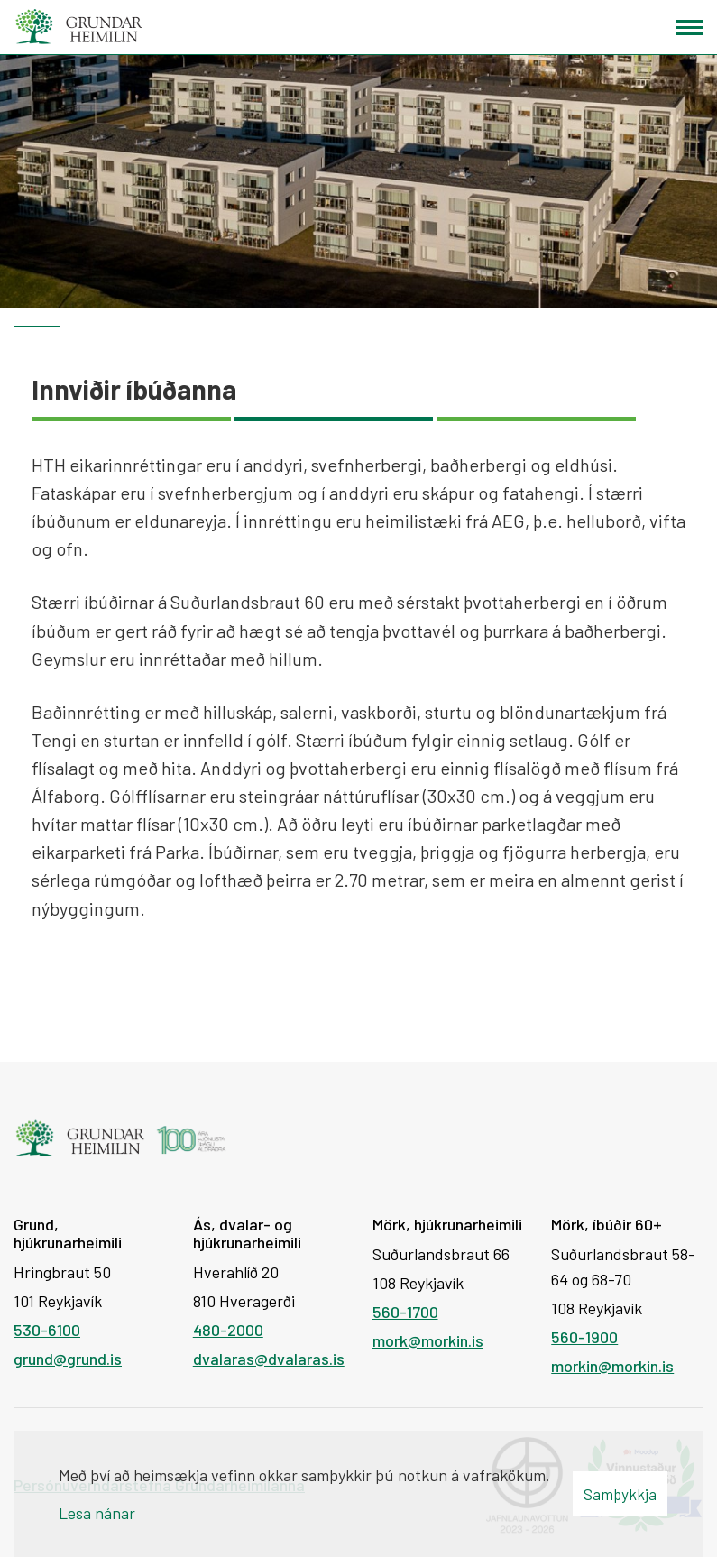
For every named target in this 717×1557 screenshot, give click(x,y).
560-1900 (584, 1337)
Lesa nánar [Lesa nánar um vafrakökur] (97, 1513)
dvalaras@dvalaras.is (269, 1358)
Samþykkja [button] (620, 1494)
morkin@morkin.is (612, 1366)
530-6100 (47, 1330)
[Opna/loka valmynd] (689, 27)
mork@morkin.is (427, 1340)
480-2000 (228, 1330)
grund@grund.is (68, 1358)
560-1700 (405, 1312)
